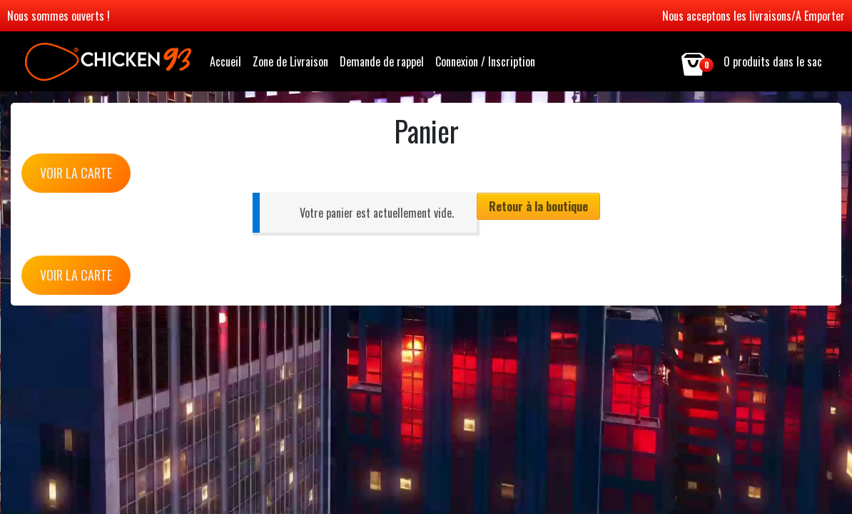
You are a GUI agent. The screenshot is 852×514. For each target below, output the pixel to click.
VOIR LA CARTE (76, 172)
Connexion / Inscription (485, 61)
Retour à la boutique (538, 206)
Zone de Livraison (290, 61)
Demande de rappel (382, 61)
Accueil (225, 61)
